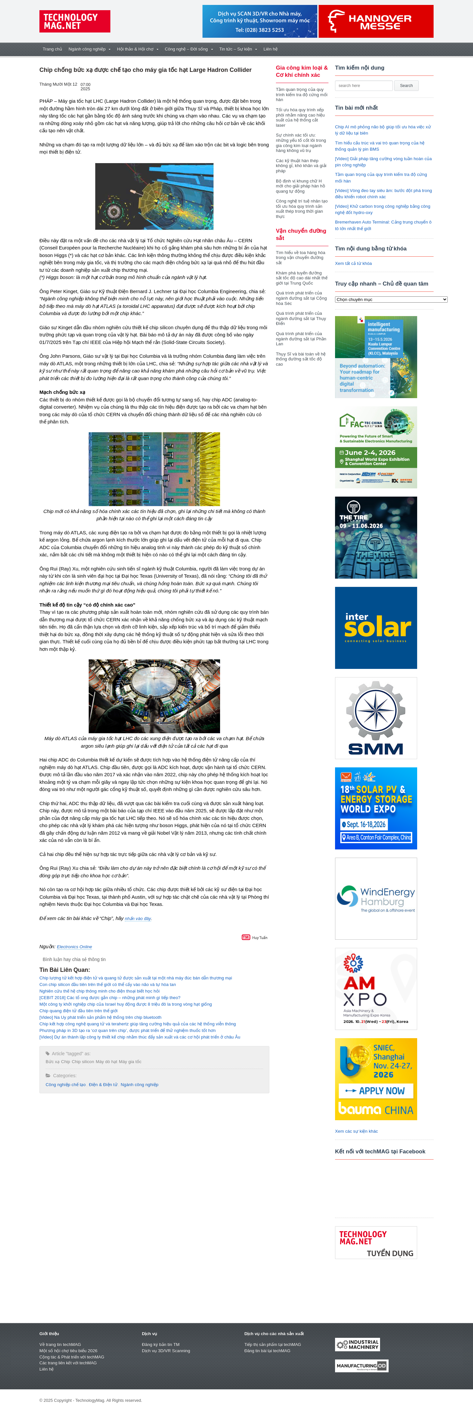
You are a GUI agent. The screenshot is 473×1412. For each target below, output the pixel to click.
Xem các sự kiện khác (356, 1131)
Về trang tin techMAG (59, 1344)
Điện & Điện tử (102, 1084)
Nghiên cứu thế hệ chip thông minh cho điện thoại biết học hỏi (98, 991)
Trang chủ (52, 49)
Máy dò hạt (105, 1061)
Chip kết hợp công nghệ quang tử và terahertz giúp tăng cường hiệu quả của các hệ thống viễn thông (135, 1023)
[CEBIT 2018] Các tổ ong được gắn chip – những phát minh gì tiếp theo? (108, 997)
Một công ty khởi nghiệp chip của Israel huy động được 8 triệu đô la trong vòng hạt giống (123, 1004)
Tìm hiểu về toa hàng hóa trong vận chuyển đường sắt (300, 252)
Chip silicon (82, 1061)
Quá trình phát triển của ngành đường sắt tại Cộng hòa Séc (301, 293)
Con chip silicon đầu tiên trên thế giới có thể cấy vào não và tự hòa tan (106, 984)
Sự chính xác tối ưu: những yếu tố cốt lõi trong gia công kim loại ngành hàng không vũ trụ (300, 138)
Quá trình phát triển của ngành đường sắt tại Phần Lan (300, 333)
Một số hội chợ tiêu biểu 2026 (67, 1350)
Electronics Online (74, 946)
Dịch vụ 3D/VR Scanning (165, 1350)
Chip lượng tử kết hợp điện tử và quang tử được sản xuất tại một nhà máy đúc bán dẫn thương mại (133, 977)
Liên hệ (270, 49)
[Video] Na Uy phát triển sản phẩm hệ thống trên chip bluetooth (99, 1017)
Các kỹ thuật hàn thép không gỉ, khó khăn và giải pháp (300, 160)
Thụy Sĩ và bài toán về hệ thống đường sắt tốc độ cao (300, 353)
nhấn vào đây (137, 918)
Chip (65, 1061)
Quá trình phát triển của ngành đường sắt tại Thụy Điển (300, 313)
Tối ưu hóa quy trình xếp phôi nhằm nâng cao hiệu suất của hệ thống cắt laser (301, 114)
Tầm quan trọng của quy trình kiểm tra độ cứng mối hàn (301, 94)
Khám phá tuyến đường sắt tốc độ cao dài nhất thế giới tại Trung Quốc (301, 272)
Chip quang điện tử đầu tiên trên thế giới (77, 1010)
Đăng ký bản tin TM (160, 1344)
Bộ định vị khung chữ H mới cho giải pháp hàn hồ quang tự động (300, 180)
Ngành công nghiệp (137, 1084)
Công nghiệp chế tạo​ (65, 1084)
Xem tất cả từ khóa (353, 263)
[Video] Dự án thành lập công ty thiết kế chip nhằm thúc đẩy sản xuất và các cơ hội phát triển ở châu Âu (137, 1037)
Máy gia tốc (129, 1061)
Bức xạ (52, 1061)
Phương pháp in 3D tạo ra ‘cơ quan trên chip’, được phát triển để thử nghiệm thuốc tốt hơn (125, 1030)
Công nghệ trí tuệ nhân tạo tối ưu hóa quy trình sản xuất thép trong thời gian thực (301, 204)
